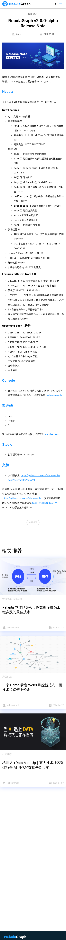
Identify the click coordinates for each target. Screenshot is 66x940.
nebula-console (54, 395)
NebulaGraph (16, 627)
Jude (16, 34)
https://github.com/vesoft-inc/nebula (22, 498)
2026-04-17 (49, 705)
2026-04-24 (49, 627)
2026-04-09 (49, 783)
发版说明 (33, 522)
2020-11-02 (47, 34)
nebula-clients (52, 434)
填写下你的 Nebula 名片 (44, 503)
